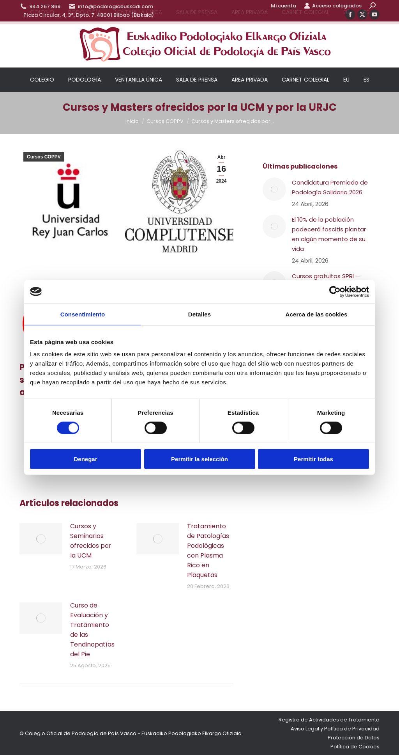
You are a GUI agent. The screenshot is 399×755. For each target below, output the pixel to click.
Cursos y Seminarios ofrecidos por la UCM (90, 541)
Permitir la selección (199, 459)
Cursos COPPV (44, 157)
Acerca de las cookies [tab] (317, 314)
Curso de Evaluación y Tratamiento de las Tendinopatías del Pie (92, 630)
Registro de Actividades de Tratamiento (329, 719)
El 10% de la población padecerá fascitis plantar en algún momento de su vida (329, 234)
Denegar (85, 459)
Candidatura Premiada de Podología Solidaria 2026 (330, 187)
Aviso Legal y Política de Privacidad (335, 728)
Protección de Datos (354, 737)
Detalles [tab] (199, 314)
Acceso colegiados (333, 5)
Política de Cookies (355, 746)
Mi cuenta (283, 5)
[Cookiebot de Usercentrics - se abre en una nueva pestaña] (335, 291)
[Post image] (40, 538)
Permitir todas (313, 459)
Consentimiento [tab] (82, 314)
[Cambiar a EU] (346, 80)
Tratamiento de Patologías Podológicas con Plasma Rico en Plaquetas (208, 550)
